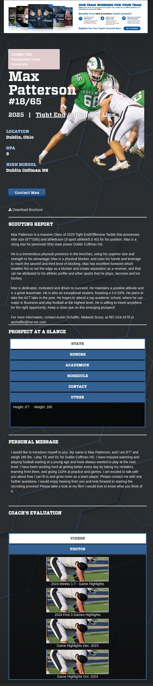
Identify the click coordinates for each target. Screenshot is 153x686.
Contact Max (27, 193)
